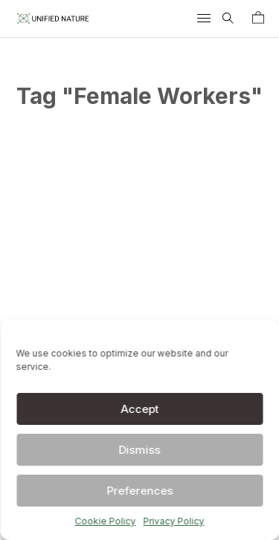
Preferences (139, 491)
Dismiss (140, 450)
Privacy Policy (174, 521)
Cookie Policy (105, 521)
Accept (139, 409)
